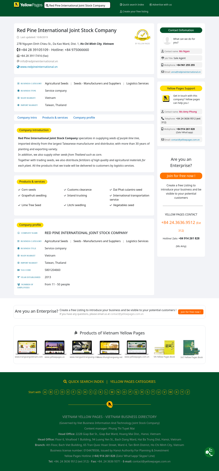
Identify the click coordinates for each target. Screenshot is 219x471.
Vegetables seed (123, 205)
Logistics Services (137, 83)
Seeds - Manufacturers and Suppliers (97, 83)
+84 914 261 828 (185, 129)
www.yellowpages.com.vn (137, 356)
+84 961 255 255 (185, 65)
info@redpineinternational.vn (39, 61)
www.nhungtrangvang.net (110, 357)
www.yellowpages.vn (55, 357)
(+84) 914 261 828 (103, 456)
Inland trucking (77, 195)
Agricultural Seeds (56, 83)
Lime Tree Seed (31, 205)
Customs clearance (79, 189)
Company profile (84, 117)
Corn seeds (29, 189)
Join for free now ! (181, 175)
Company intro (27, 117)
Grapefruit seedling (34, 195)
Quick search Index (132, 4)
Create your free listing (134, 11)
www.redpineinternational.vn (39, 67)
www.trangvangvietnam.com (29, 356)
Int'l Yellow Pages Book (192, 357)
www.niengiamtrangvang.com (84, 357)
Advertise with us (161, 4)
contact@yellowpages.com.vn (185, 139)
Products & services (55, 117)
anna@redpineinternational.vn (186, 72)
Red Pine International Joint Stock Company (75, 5)
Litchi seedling (76, 205)
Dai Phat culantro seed (127, 189)
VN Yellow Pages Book (164, 356)
